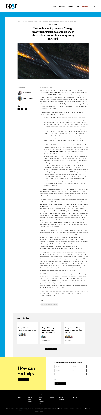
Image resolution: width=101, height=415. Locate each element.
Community (61, 399)
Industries (29, 399)
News (40, 399)
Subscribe (85, 6)
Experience (61, 6)
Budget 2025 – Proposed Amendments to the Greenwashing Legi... (49, 330)
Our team (19, 397)
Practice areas (30, 397)
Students (61, 397)
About (77, 6)
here (85, 248)
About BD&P (52, 397)
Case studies (30, 401)
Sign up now (60, 383)
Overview (41, 397)
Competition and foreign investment (49, 304)
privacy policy (39, 411)
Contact (60, 402)
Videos (40, 403)
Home (19, 21)
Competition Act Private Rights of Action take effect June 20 (73, 330)
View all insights (51, 348)
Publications (41, 401)
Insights (70, 6)
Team (54, 6)
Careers (60, 395)
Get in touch (23, 379)
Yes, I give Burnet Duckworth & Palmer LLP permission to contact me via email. (71, 380)
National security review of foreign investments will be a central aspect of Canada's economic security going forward (52, 21)
